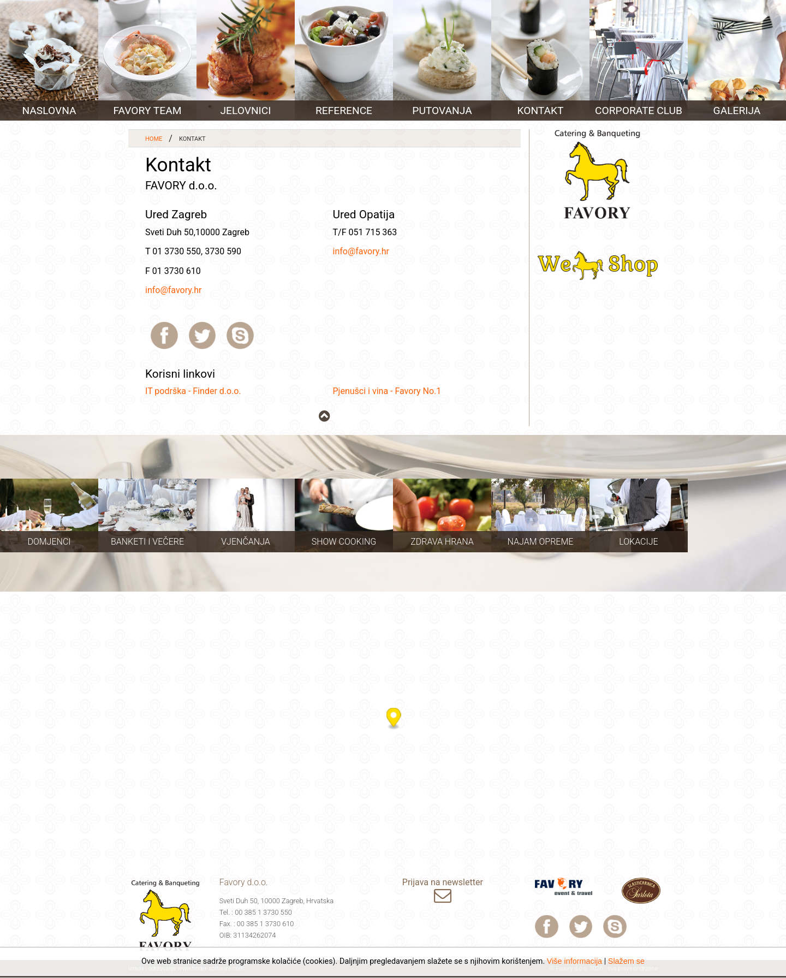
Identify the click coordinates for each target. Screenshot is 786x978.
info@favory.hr (173, 290)
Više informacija (574, 961)
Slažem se (626, 961)
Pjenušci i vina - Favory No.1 (387, 391)
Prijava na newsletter (442, 891)
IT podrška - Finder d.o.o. (193, 391)
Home (153, 138)
